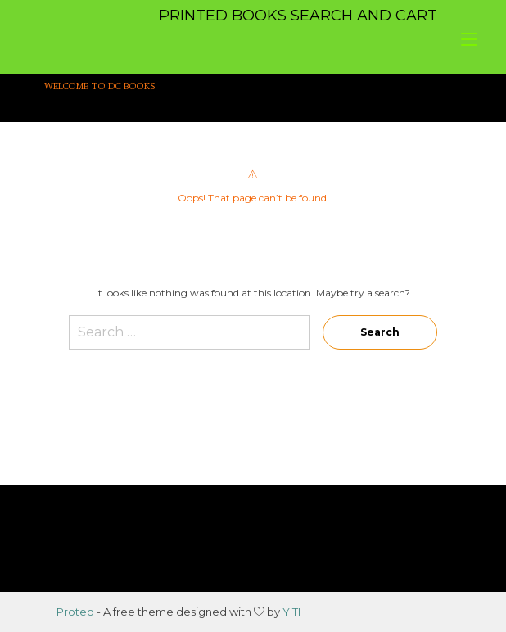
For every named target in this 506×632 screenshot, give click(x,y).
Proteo (75, 611)
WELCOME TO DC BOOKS (100, 86)
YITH (294, 611)
